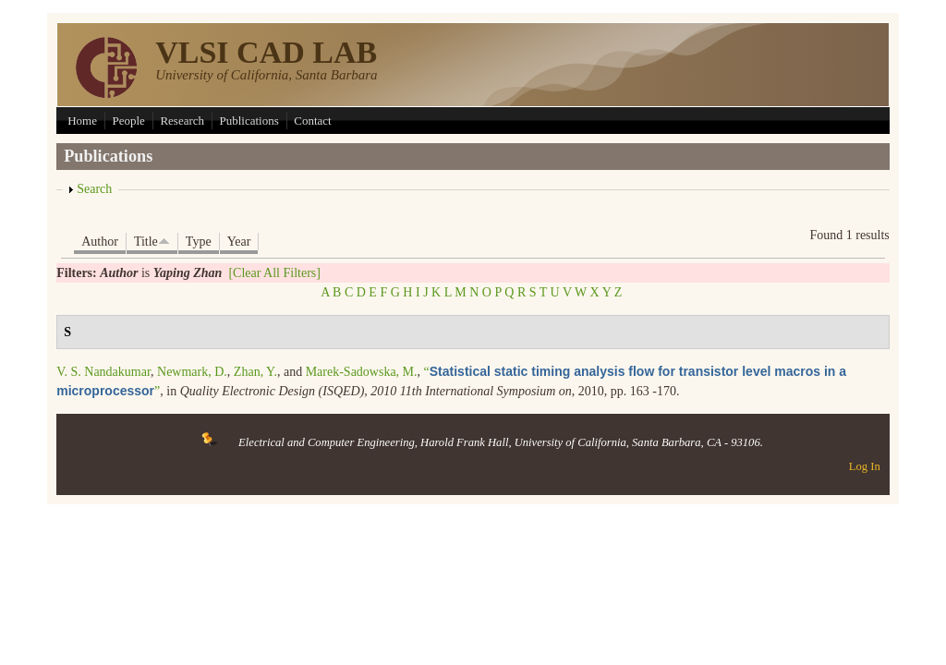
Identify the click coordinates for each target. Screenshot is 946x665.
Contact (312, 120)
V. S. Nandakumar (103, 372)
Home (82, 120)
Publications (249, 120)
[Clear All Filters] (274, 273)
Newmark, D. (192, 372)
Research (182, 120)
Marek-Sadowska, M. (362, 372)
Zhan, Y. (255, 372)
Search (94, 189)
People (128, 120)
